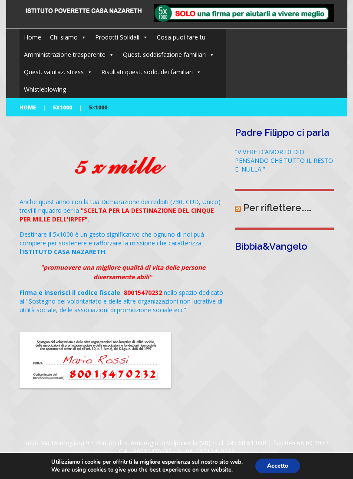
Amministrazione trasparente (65, 54)
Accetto (277, 465)
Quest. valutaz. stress (54, 72)
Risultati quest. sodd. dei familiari (147, 72)
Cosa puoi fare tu (181, 37)
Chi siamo (64, 37)
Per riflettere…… (277, 207)
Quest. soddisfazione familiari (164, 54)
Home (32, 37)
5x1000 (62, 107)
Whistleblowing (45, 89)
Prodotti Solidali (117, 37)
